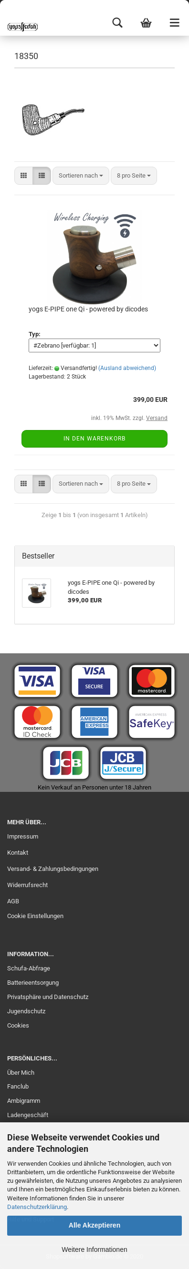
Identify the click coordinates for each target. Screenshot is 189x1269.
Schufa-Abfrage (28, 968)
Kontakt (17, 852)
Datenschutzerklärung (37, 1206)
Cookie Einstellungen (35, 915)
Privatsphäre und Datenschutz (47, 996)
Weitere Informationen (94, 1249)
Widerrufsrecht (27, 885)
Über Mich (20, 1072)
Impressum (22, 836)
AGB (13, 901)
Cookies (18, 1025)
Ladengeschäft (27, 1115)
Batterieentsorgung (33, 982)
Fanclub (18, 1086)
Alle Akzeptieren (94, 1225)
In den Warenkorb (94, 438)
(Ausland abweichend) (127, 368)
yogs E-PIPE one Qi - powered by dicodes (88, 309)
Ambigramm (23, 1100)
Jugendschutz (26, 1011)
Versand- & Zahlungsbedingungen (52, 868)
